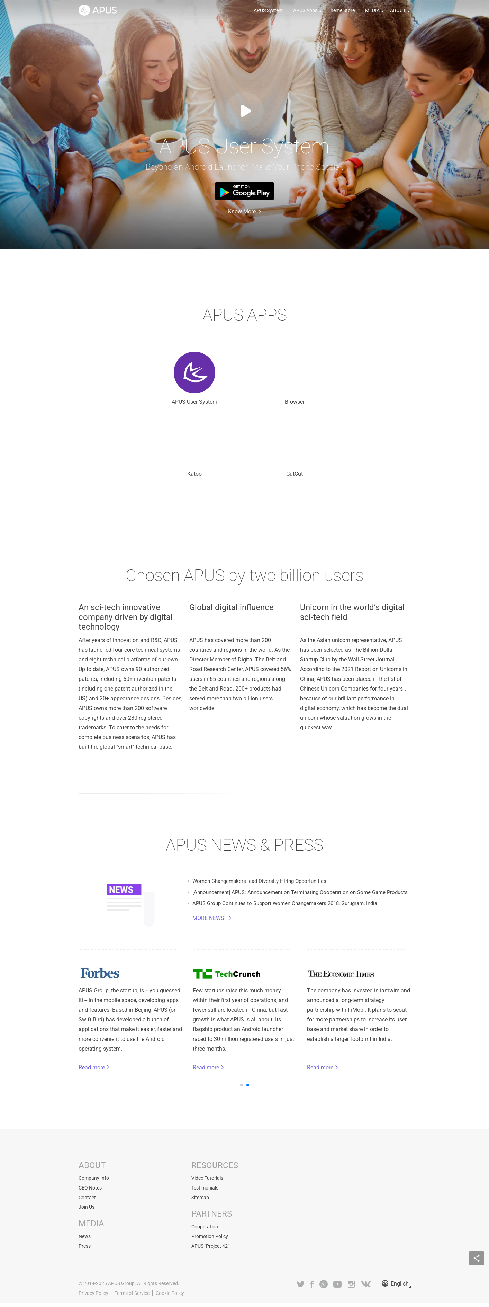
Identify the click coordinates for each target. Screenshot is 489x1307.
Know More (242, 211)
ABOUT (398, 10)
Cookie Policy (170, 1297)
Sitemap (200, 1202)
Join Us (86, 1211)
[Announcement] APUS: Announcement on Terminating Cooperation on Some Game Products (301, 899)
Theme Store (341, 10)
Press (85, 1250)
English (395, 1287)
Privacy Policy (93, 1297)
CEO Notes (90, 1193)
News (85, 1241)
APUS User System (151, 381)
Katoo (337, 381)
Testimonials (204, 1193)
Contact (87, 1202)
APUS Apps (305, 10)
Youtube (337, 1288)
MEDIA (372, 10)
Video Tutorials (207, 1183)
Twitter (301, 1288)
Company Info (94, 1183)
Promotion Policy (209, 1241)
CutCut (244, 456)
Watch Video (244, 110)
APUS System (268, 10)
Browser (244, 381)
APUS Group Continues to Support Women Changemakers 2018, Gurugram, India (290, 912)
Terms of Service (132, 1297)
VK (366, 1288)
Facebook (312, 1288)
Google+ (323, 1288)
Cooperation (204, 1231)
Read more (100, 1072)
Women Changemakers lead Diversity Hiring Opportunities (263, 887)
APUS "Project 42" (210, 1250)
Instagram (351, 1288)
